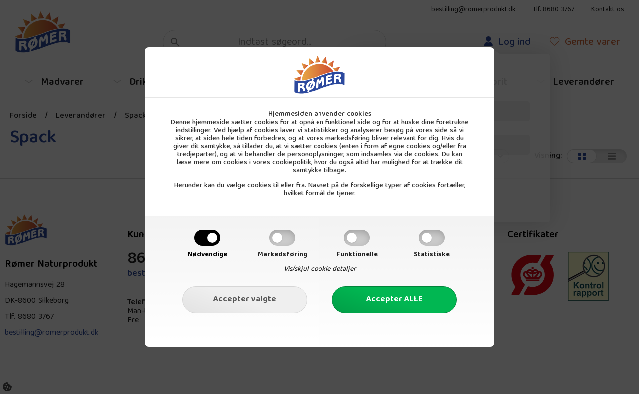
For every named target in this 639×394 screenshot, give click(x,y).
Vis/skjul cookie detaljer (320, 269)
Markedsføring (282, 255)
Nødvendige (207, 255)
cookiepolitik (291, 163)
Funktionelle (357, 255)
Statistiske (432, 255)
